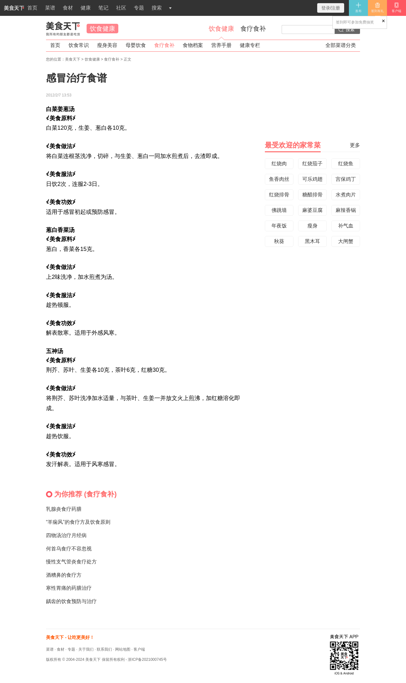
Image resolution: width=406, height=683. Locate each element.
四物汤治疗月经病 (66, 535)
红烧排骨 (279, 194)
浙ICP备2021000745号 (147, 659)
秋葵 (279, 241)
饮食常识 (79, 45)
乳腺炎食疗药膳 (64, 509)
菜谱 (50, 7)
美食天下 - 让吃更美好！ (70, 637)
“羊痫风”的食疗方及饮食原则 (78, 522)
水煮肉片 (346, 194)
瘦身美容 (107, 45)
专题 (139, 7)
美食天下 (63, 28)
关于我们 (86, 649)
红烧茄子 (312, 163)
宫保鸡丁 (346, 179)
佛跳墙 (279, 210)
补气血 (345, 225)
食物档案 (193, 45)
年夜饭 (279, 225)
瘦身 (312, 225)
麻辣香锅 (346, 210)
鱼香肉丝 (279, 179)
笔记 (103, 7)
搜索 (157, 7)
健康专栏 (250, 45)
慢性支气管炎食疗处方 (71, 561)
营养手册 (221, 45)
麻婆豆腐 (312, 210)
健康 (86, 7)
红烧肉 (279, 163)
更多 (355, 145)
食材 (68, 7)
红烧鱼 (345, 163)
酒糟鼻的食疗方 (64, 575)
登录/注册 (330, 7)
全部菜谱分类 (340, 45)
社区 (121, 7)
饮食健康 (102, 28)
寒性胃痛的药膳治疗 (69, 588)
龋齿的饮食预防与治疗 (71, 601)
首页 (18, 10)
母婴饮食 (136, 45)
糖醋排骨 (312, 194)
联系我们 (104, 649)
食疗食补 (253, 28)
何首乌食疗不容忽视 (69, 548)
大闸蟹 (345, 241)
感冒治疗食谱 (76, 78)
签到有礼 (377, 7)
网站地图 (122, 649)
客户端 (396, 7)
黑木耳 (312, 241)
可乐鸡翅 (312, 179)
